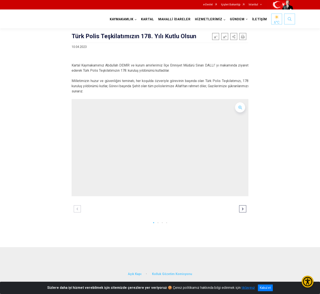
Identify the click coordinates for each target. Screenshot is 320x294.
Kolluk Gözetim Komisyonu (172, 271)
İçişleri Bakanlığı (230, 4)
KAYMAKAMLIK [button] (121, 19)
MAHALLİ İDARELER (174, 19)
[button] (233, 36)
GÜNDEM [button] (236, 19)
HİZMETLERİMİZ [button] (208, 19)
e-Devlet (208, 4)
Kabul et (265, 287)
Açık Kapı (134, 271)
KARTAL (146, 19)
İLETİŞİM (258, 19)
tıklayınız (248, 288)
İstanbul (253, 4)
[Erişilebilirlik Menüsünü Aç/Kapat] (308, 282)
